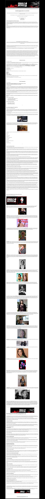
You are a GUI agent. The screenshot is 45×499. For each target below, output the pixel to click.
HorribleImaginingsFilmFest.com (15, 2)
